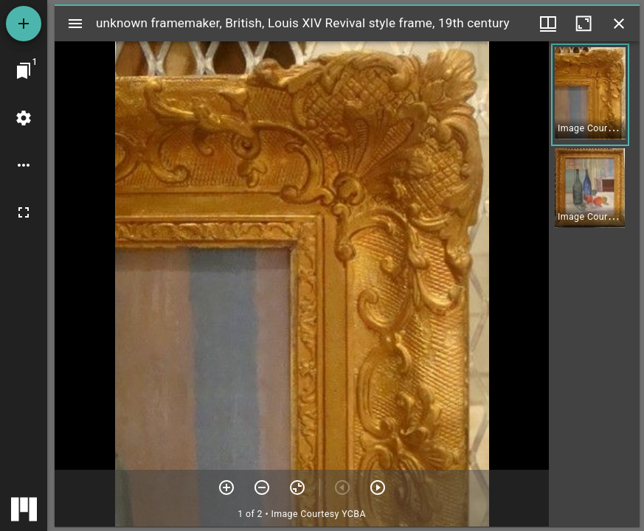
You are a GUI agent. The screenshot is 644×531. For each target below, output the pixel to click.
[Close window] (619, 23)
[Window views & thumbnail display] (548, 23)
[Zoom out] (262, 487)
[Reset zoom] (297, 487)
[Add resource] (23, 23)
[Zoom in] (226, 487)
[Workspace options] (23, 165)
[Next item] (377, 487)
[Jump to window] (23, 70)
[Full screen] (23, 212)
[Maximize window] (583, 23)
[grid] (594, 284)
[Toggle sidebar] (75, 23)
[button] (590, 94)
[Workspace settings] (23, 118)
